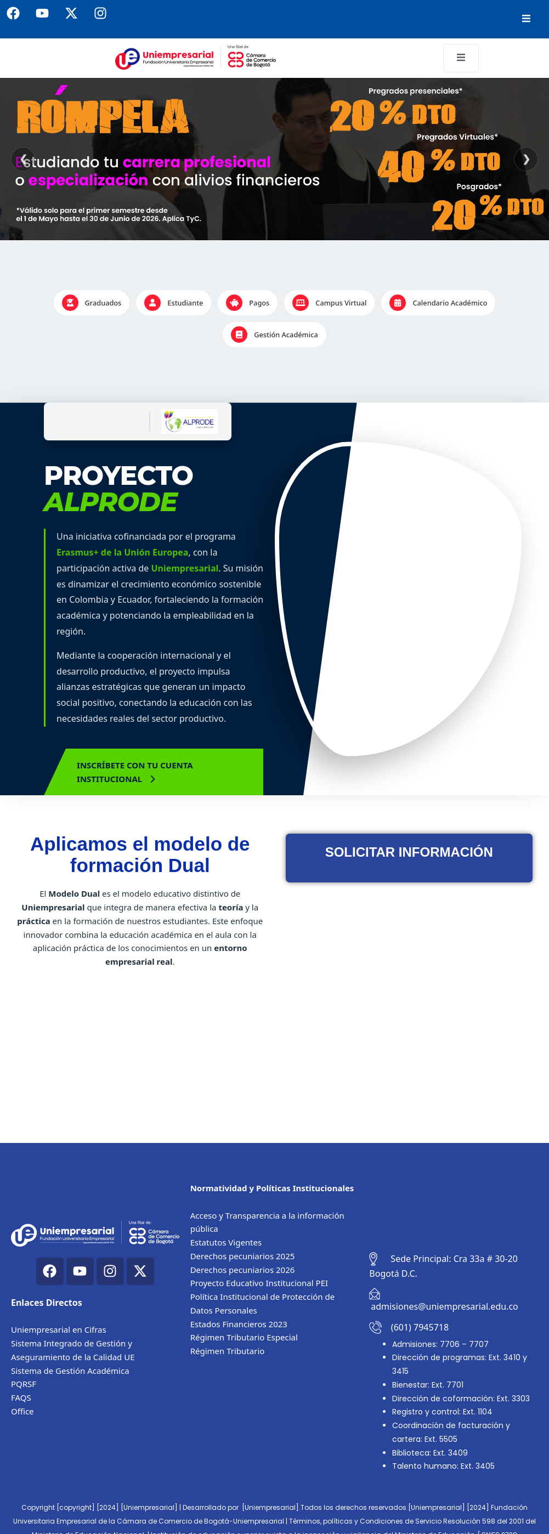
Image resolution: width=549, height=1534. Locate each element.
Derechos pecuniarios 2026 (242, 1269)
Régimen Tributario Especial (244, 1337)
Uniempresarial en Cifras (58, 1329)
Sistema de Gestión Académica (70, 1370)
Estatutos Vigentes (226, 1242)
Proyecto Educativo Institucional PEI (259, 1282)
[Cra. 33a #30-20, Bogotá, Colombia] (453, 1197)
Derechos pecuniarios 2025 (242, 1255)
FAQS (21, 1397)
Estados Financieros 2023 (238, 1323)
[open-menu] (526, 19)
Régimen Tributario (227, 1350)
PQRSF (23, 1383)
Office (22, 1411)
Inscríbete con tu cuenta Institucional (135, 772)
